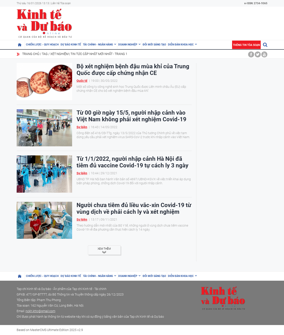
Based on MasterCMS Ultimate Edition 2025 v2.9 (50, 330)
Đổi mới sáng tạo (154, 44)
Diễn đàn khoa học (181, 44)
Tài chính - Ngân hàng (98, 44)
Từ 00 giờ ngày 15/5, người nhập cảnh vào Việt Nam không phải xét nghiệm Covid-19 (131, 116)
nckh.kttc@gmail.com (40, 311)
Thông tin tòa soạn (246, 45)
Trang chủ (30, 54)
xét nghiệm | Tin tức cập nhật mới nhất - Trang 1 (88, 54)
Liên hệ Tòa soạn (61, 3)
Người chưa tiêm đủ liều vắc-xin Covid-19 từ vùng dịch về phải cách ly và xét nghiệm (134, 208)
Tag (45, 54)
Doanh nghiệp (127, 44)
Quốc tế (82, 80)
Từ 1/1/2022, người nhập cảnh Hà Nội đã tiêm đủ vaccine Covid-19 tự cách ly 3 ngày (132, 162)
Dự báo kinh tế (71, 44)
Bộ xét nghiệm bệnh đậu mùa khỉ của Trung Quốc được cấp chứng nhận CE (133, 69)
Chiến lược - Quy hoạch (42, 44)
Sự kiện (82, 127)
